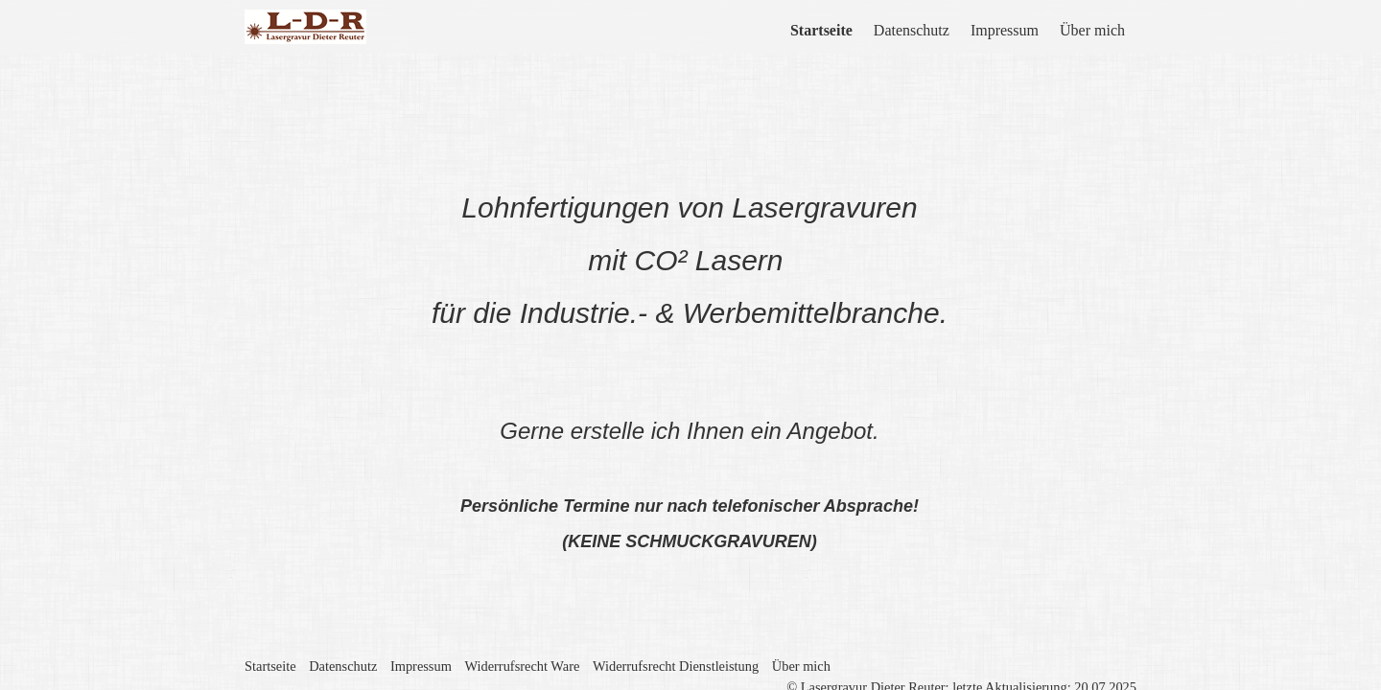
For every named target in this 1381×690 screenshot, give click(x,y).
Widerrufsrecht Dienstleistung (676, 629)
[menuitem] (822, 31)
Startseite (821, 30)
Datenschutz (911, 30)
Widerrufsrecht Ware (521, 629)
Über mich (1092, 30)
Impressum (1005, 30)
